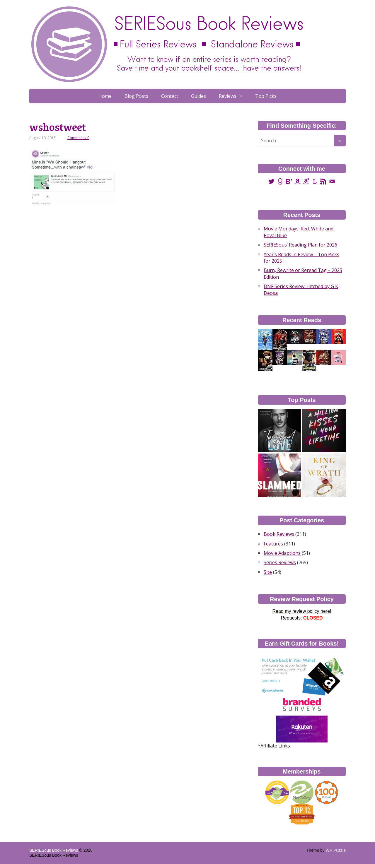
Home (105, 96)
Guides (198, 96)
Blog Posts (136, 96)
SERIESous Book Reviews (53, 850)
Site (268, 572)
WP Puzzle (336, 850)
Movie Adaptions (282, 553)
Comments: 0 (78, 137)
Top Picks (266, 96)
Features (273, 543)
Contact (169, 96)
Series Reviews (280, 562)
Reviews (227, 96)
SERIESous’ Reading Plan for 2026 (300, 245)
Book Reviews (279, 534)
